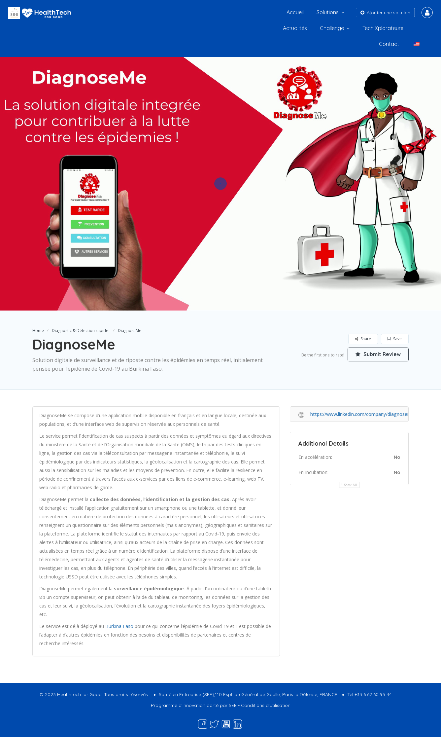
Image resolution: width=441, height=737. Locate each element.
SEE (233, 705)
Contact (389, 44)
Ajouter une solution (385, 13)
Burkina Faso (120, 626)
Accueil (295, 12)
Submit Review (377, 354)
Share (363, 339)
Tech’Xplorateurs (382, 28)
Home (38, 330)
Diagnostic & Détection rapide (80, 330)
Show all (350, 485)
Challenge (332, 28)
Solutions (328, 12)
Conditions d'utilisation (265, 705)
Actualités (295, 28)
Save (395, 339)
